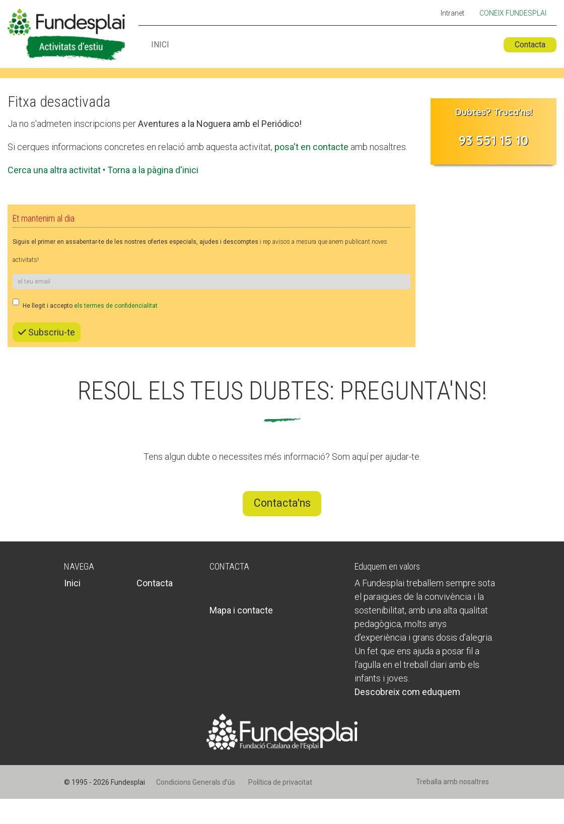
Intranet (452, 13)
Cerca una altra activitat (54, 170)
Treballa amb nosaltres (452, 782)
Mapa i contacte (241, 610)
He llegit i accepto (85, 304)
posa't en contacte (311, 147)
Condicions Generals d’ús (195, 782)
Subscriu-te (46, 332)
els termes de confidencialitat (116, 305)
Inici (160, 45)
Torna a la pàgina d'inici (152, 170)
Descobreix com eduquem (407, 691)
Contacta (530, 44)
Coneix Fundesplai (512, 13)
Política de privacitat (280, 782)
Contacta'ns (282, 503)
